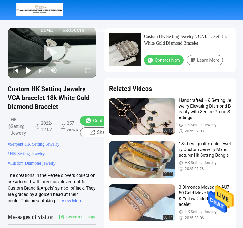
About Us (104, 30)
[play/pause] (28, 70)
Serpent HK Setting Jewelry (34, 144)
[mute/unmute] (53, 70)
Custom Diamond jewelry (33, 163)
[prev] (15, 70)
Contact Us (136, 30)
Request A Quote (165, 50)
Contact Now (102, 121)
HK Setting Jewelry (27, 153)
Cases (187, 30)
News (164, 30)
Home (46, 30)
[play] (52, 53)
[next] (41, 70)
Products (73, 30)
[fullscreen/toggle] (88, 70)
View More (71, 200)
